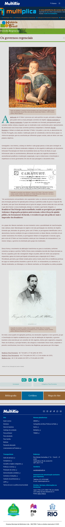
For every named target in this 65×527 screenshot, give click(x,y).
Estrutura (6, 424)
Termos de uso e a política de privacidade (15, 485)
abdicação (13, 117)
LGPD (5, 482)
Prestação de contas (10, 470)
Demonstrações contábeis (12, 473)
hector (36, 427)
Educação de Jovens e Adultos (17, 366)
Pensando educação (9, 445)
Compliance (7, 461)
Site (4, 417)
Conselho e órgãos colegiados (13, 464)
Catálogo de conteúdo (9, 430)
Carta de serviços (9, 458)
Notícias (5, 442)
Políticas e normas (9, 467)
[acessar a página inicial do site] (12, 3)
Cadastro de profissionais (11, 479)
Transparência (8, 454)
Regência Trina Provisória (10, 353)
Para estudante (7, 436)
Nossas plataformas (40, 417)
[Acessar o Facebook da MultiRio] (54, 411)
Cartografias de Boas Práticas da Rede (45, 424)
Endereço (36, 454)
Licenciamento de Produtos (12, 448)
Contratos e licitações (10, 476)
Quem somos (7, 421)
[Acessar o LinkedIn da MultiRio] (61, 411)
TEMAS (36, 433)
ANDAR (36, 421)
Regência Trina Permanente (10, 355)
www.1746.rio (42, 493)
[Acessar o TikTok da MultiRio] (51, 411)
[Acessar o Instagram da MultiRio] (47, 411)
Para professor (7, 433)
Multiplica (37, 430)
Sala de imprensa (8, 427)
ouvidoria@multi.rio (39, 470)
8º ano (7, 366)
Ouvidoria (36, 467)
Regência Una (6, 358)
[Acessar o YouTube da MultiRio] (44, 411)
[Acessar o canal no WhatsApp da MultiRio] (57, 411)
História (4, 366)
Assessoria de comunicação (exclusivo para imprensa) (46, 475)
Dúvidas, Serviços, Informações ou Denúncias (45, 486)
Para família (7, 439)
